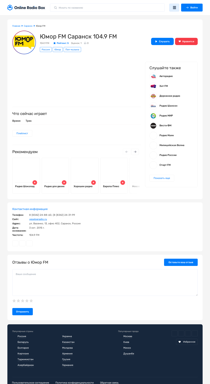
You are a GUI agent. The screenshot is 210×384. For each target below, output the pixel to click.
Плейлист (22, 133)
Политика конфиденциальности (76, 371)
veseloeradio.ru (38, 219)
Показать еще (162, 178)
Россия (46, 49)
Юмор (57, 49)
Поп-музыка (72, 49)
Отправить (22, 311)
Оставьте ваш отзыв (180, 262)
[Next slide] (135, 152)
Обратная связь (111, 371)
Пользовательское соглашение (30, 371)
